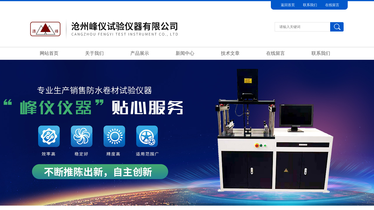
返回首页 (288, 5)
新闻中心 (185, 53)
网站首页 (49, 53)
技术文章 (230, 53)
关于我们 (94, 53)
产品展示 (139, 53)
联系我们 (310, 5)
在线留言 (332, 5)
